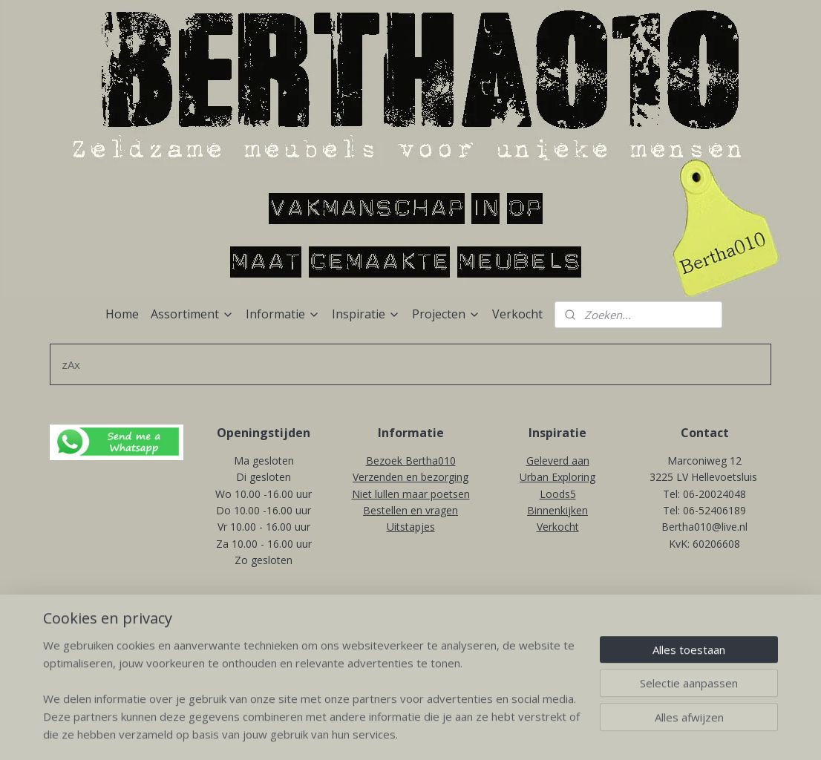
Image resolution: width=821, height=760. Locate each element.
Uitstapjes (411, 527)
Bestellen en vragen (410, 510)
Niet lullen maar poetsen (411, 494)
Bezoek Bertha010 (411, 460)
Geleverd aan (557, 460)
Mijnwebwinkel (561, 623)
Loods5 (558, 494)
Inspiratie (366, 314)
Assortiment (192, 314)
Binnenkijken (557, 510)
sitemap (343, 623)
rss (374, 623)
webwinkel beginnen (431, 623)
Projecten (446, 314)
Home (122, 314)
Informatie (283, 314)
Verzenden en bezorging (410, 477)
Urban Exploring (557, 477)
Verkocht (517, 314)
